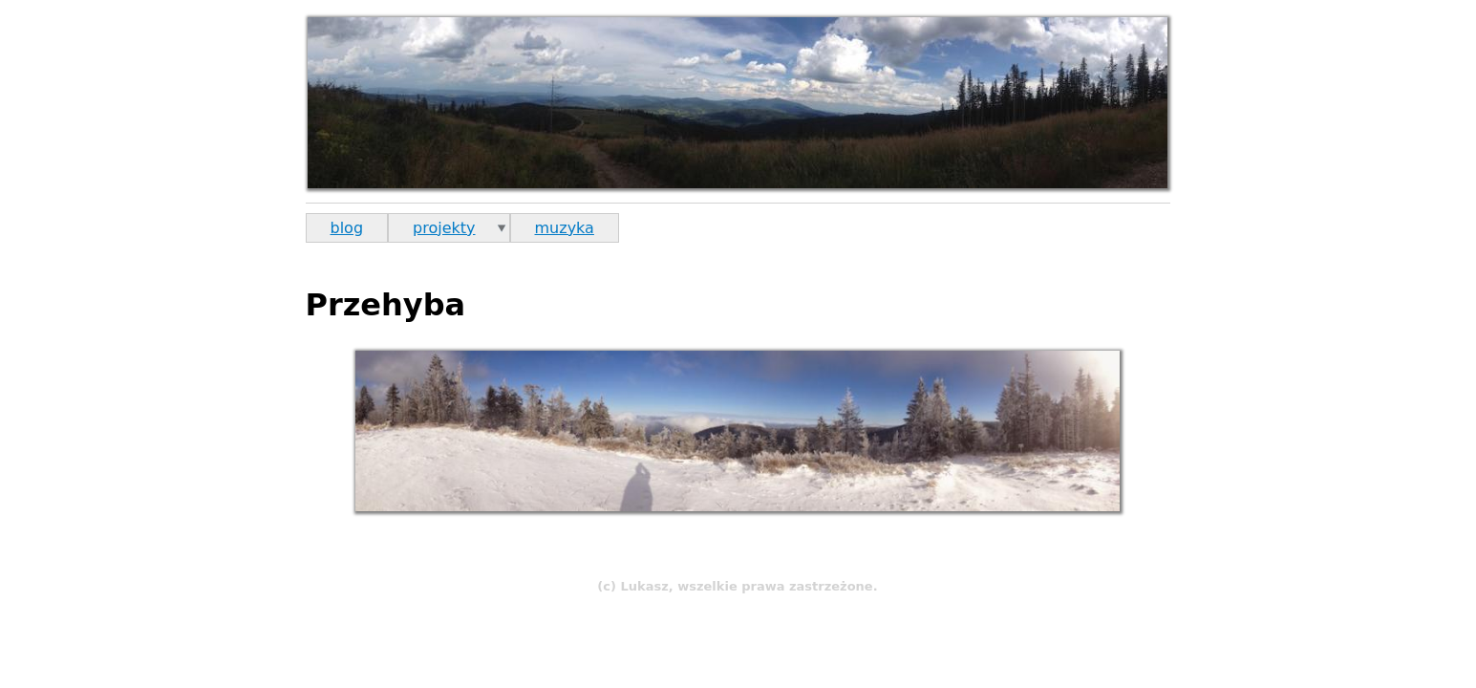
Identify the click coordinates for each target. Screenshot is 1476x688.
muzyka (564, 228)
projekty (444, 228)
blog (347, 228)
